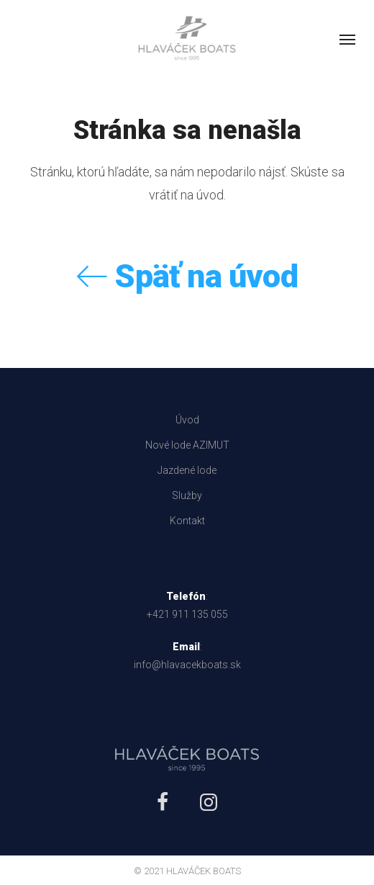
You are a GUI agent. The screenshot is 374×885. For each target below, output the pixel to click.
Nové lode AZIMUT (187, 445)
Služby (187, 495)
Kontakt (187, 520)
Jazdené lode (187, 470)
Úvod (187, 420)
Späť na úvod (187, 276)
